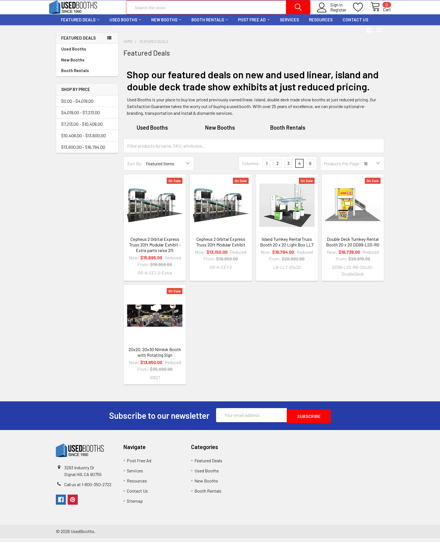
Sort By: (135, 168)
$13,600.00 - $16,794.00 (83, 152)
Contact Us (355, 24)
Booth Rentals (209, 24)
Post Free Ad (254, 24)
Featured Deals (80, 24)
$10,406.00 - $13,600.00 (83, 140)
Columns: (251, 168)
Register (332, 13)
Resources (321, 24)
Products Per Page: (342, 168)
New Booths (166, 24)
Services (289, 24)
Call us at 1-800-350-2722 (87, 488)
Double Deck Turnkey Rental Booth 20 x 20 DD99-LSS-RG (352, 246)
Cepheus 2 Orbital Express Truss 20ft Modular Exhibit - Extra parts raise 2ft (155, 249)
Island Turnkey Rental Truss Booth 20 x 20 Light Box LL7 (286, 246)
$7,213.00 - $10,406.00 (82, 129)
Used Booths (125, 24)
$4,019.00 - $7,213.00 (80, 117)
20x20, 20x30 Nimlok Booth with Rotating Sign (155, 357)
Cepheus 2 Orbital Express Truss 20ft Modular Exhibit (220, 246)
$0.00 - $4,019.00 (77, 106)
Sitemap (135, 504)
